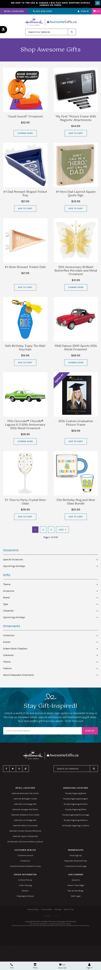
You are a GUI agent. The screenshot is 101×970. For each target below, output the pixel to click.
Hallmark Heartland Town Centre (25, 815)
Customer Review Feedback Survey (25, 867)
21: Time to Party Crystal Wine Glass (25, 503)
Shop (35, 966)
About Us (76, 881)
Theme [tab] (6, 584)
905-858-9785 (41, 12)
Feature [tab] (7, 668)
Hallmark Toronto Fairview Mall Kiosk (25, 831)
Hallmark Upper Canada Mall (25, 837)
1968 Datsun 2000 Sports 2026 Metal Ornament (75, 349)
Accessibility (46, 910)
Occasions (11, 551)
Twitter (13, 769)
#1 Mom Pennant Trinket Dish (25, 268)
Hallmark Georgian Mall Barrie (25, 810)
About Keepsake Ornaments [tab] (18, 675)
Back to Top (69, 910)
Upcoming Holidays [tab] (14, 566)
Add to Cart (76, 134)
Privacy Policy (33, 910)
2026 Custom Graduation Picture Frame (75, 424)
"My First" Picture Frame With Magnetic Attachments (75, 119)
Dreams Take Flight (75, 886)
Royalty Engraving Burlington (75, 799)
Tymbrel (73, 922)
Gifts (6, 576)
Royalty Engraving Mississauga (75, 815)
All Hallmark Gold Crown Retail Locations (25, 842)
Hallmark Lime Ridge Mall (25, 821)
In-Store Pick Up (25, 881)
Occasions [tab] (8, 591)
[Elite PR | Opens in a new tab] (50, 916)
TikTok (25, 769)
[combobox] (46, 32)
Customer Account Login (76, 867)
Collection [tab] (8, 636)
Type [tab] (5, 604)
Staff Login (76, 897)
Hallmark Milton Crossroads (25, 826)
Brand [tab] (6, 598)
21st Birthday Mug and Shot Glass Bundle (75, 503)
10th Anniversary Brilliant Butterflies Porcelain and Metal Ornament (76, 271)
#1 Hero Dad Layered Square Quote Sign (76, 194)
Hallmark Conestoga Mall (25, 805)
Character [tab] (8, 611)
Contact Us (25, 861)
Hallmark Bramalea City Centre (25, 794)
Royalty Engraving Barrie (75, 794)
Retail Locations (14, 12)
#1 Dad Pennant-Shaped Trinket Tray (25, 194)
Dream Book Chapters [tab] (15, 649)
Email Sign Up (76, 856)
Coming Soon (25, 134)
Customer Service (25, 856)
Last (61, 530)
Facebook (6, 769)
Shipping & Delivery (25, 897)
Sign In (85, 12)
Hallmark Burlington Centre (25, 799)
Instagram (19, 769)
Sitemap (57, 910)
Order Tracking (25, 886)
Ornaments (11, 627)
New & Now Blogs (76, 891)
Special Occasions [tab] (13, 560)
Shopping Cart (94, 12)
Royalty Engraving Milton (75, 810)
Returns (25, 891)
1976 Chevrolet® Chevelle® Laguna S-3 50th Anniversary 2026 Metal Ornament (25, 425)
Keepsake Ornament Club (75, 861)
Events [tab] (6, 642)
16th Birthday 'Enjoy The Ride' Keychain (25, 349)
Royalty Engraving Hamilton (76, 805)
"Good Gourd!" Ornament (25, 117)
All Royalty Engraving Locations (75, 826)
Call (12, 966)
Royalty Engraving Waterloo (76, 821)
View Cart (62, 968)
